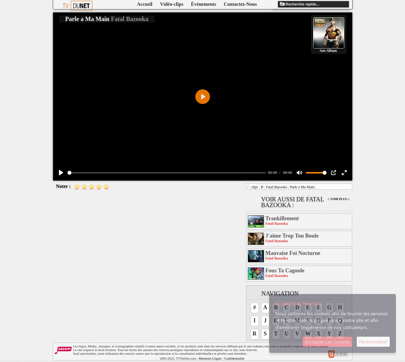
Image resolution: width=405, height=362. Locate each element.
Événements (203, 4)
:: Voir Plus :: (339, 199)
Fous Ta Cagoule (285, 270)
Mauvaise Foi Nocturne (293, 253)
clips (254, 187)
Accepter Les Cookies (327, 342)
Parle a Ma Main (302, 187)
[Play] (61, 172)
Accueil (145, 4)
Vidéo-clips (171, 4)
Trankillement (282, 218)
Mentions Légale (210, 358)
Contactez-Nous (240, 4)
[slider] (166, 173)
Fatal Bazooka (276, 187)
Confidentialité (234, 358)
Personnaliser (373, 342)
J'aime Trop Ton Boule (292, 236)
